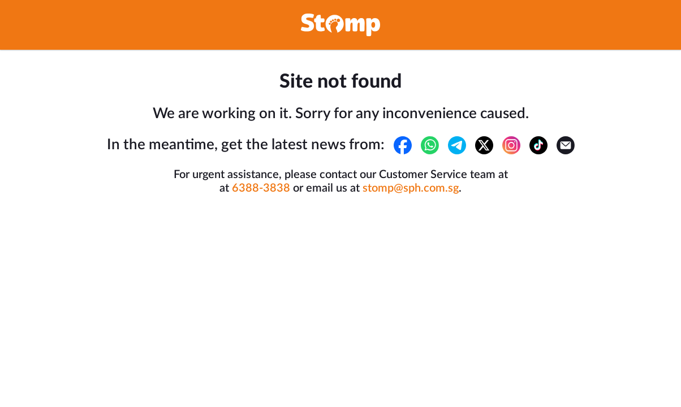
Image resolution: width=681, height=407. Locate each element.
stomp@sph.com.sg (411, 188)
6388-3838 (261, 188)
